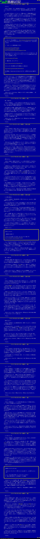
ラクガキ (19, 264)
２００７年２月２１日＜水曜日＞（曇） (20, 255)
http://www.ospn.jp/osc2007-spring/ (11, 58)
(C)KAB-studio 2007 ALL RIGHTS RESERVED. (7, 538)
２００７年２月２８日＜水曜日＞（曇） (20, 493)
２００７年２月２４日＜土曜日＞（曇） (20, 344)
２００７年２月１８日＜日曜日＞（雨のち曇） (20, 124)
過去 (37, 0)
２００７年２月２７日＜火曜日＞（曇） (20, 433)
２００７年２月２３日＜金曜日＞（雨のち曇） (20, 318)
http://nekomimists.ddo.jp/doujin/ (25, 40)
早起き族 (25, 480)
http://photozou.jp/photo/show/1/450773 (12, 49)
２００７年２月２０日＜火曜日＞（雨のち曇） (20, 194)
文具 (20, 524)
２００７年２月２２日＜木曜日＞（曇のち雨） (20, 276)
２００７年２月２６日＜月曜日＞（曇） (20, 397)
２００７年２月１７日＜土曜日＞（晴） (20, 98)
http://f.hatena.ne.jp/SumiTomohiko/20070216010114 (14, 68)
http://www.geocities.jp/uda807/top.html (12, 47)
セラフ (5, 442)
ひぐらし (9, 291)
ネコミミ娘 (18, 327)
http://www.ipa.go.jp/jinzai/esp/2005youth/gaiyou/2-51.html (15, 50)
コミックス (25, 524)
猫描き (10, 285)
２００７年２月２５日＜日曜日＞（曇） (20, 364)
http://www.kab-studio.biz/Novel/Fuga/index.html (13, 63)
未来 (39, 0)
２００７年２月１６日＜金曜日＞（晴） (20, 4)
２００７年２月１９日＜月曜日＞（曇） (20, 156)
